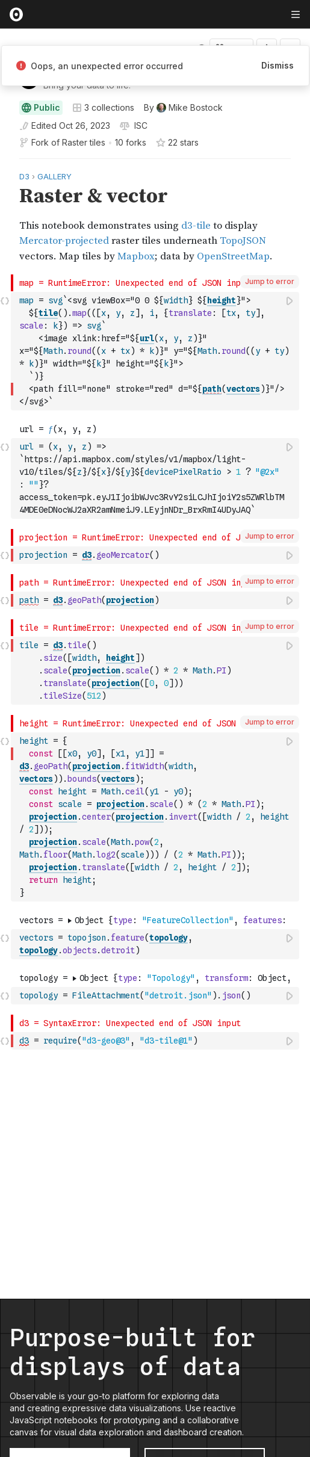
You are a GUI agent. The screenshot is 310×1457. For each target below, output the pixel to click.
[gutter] (5, 216)
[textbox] (156, 351)
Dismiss (277, 65)
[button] (5, 164)
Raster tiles (83, 142)
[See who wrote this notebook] (183, 108)
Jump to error (269, 281)
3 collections (103, 108)
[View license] (139, 126)
